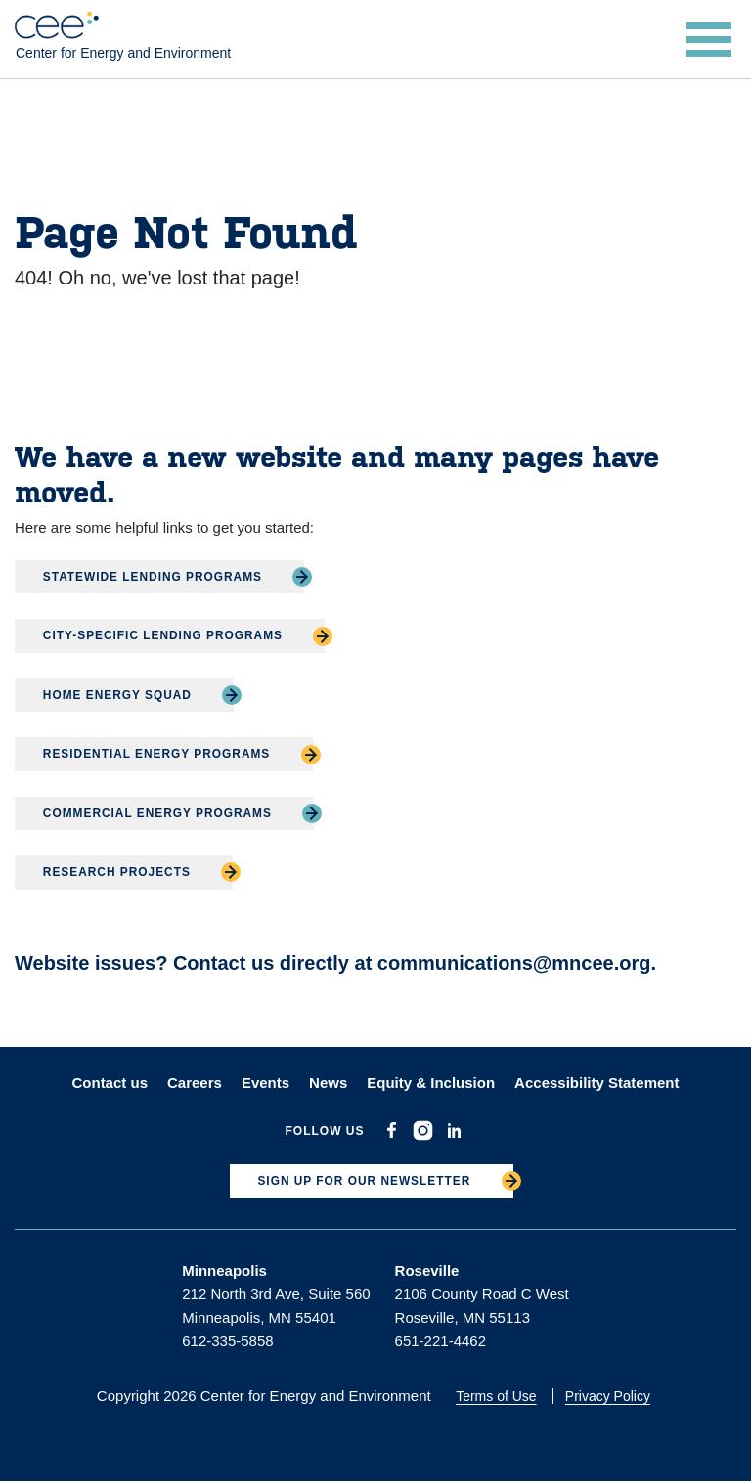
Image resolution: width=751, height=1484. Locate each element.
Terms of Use (498, 1398)
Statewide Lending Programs (154, 577)
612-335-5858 (227, 1342)
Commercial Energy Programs (159, 813)
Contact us (109, 1083)
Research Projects (118, 873)
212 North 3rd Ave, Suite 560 (276, 1296)
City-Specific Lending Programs (165, 636)
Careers (194, 1083)
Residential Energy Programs (159, 755)
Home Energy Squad (119, 695)
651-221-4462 (440, 1342)
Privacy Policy (609, 1398)
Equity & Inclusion (431, 1083)
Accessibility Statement (596, 1083)
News (328, 1083)
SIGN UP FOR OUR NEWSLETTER (363, 1183)
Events (265, 1083)
